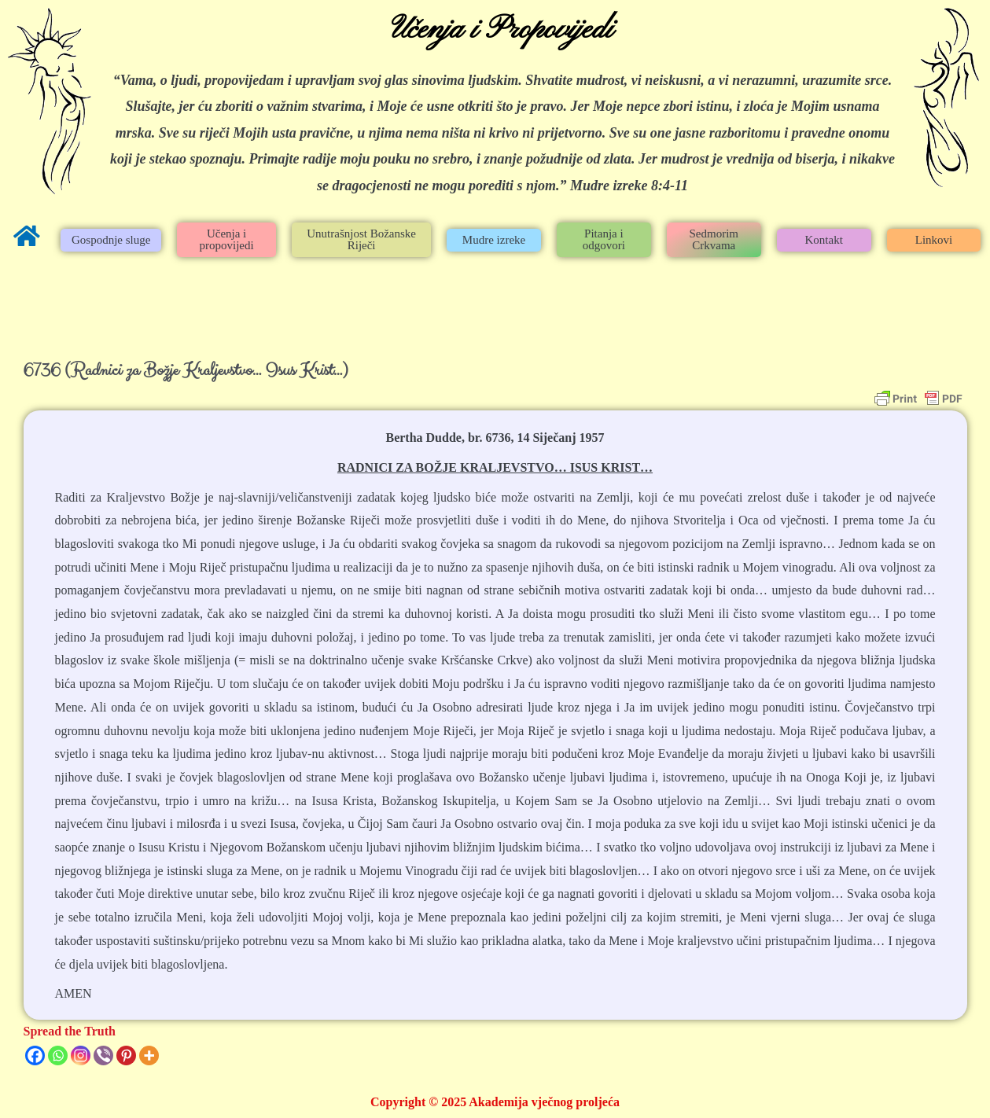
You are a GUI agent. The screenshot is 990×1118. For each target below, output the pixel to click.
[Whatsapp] (58, 1055)
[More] (149, 1055)
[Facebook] (35, 1055)
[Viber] (103, 1055)
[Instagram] (80, 1055)
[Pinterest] (126, 1055)
